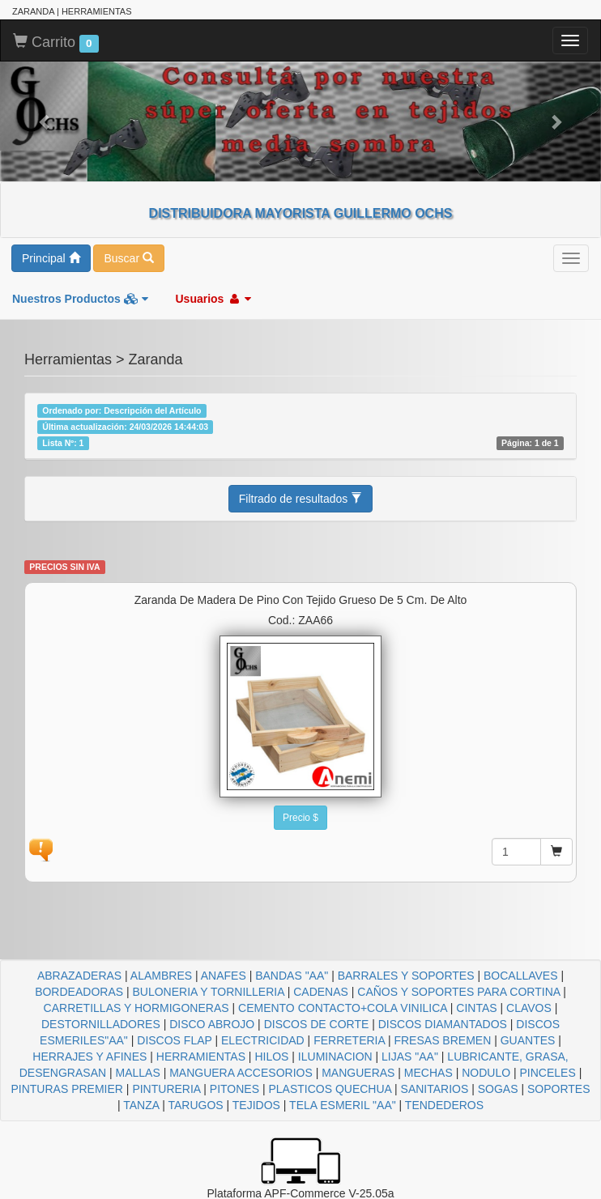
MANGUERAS (358, 1072)
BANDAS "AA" (291, 975)
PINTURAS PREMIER (66, 1088)
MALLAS (138, 1072)
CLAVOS (529, 1007)
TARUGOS (195, 1105)
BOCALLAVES (521, 975)
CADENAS (320, 991)
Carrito (56, 43)
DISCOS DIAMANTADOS (442, 1024)
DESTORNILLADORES (100, 1024)
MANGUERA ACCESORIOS (241, 1072)
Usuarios (213, 298)
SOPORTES (558, 1088)
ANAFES (223, 975)
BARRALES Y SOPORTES (406, 975)
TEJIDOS (256, 1105)
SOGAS (498, 1088)
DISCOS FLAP (174, 1040)
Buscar (128, 258)
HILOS (271, 1056)
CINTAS (476, 1007)
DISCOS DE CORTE (316, 1024)
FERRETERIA (349, 1040)
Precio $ (300, 817)
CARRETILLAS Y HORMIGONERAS (136, 1007)
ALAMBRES (161, 975)
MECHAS (428, 1072)
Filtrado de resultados (301, 498)
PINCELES (548, 1072)
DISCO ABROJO (211, 1024)
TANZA (141, 1105)
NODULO (486, 1072)
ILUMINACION (335, 1056)
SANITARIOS (435, 1088)
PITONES (234, 1088)
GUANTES (528, 1040)
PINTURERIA (166, 1088)
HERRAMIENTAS (200, 1056)
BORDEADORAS (79, 991)
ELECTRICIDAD (263, 1040)
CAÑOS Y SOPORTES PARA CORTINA (458, 991)
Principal (51, 258)
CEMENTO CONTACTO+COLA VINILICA (342, 1007)
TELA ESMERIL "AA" (342, 1105)
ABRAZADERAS (79, 975)
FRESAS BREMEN (442, 1040)
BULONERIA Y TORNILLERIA (207, 991)
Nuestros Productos (80, 298)
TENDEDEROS (444, 1105)
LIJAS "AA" (409, 1056)
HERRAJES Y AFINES (89, 1056)
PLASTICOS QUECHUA (329, 1088)
